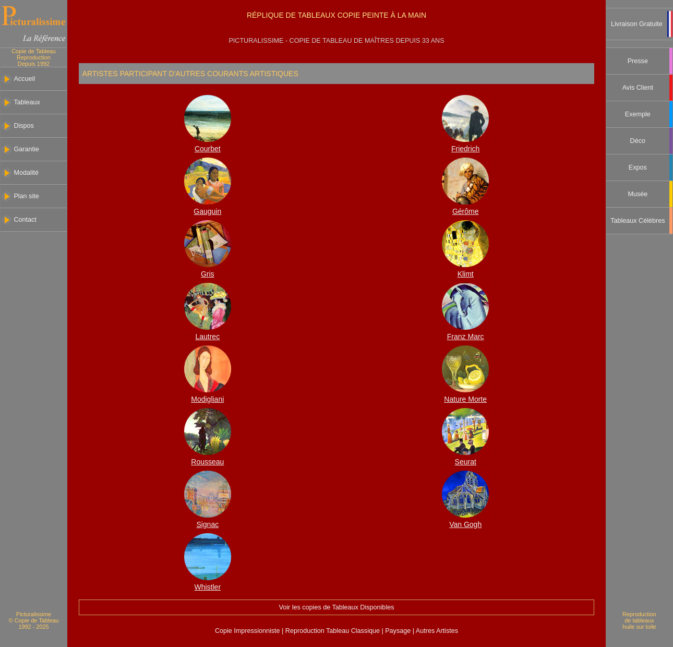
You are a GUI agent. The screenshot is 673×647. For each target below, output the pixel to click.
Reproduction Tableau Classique (332, 630)
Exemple (638, 114)
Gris (207, 274)
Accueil (24, 78)
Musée (637, 194)
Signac (207, 524)
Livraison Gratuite (637, 24)
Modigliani (207, 399)
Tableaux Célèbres (637, 220)
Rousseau (207, 462)
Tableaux (27, 102)
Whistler (208, 587)
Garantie (26, 149)
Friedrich (465, 149)
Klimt (466, 274)
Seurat (465, 462)
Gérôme (465, 211)
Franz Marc (465, 336)
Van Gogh (465, 524)
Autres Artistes (436, 630)
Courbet (208, 149)
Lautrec (207, 336)
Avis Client (637, 87)
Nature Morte (465, 399)
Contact (25, 219)
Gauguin (207, 211)
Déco (637, 141)
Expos (638, 167)
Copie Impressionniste (248, 630)
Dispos (24, 125)
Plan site (26, 196)
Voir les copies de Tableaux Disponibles (336, 607)
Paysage (399, 630)
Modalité (26, 172)
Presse (638, 61)
